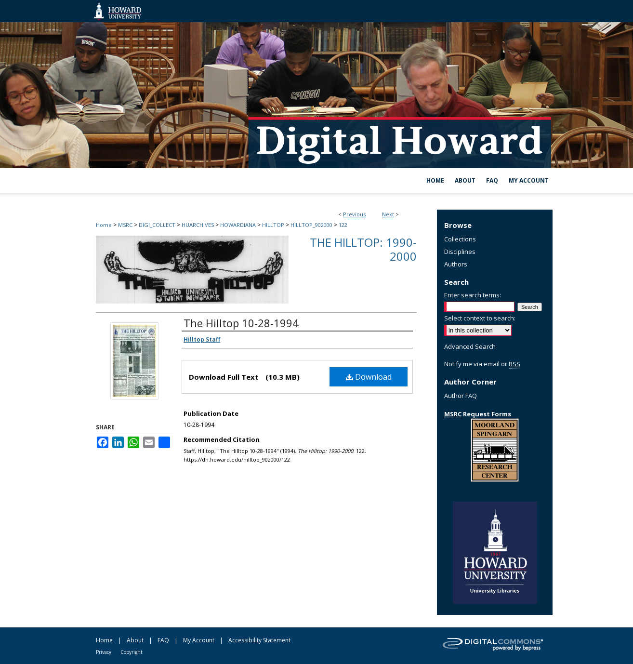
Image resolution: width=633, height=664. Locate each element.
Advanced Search (470, 346)
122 (343, 224)
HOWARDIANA (238, 224)
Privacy (103, 652)
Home (104, 224)
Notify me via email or (482, 363)
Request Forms (477, 414)
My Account (198, 640)
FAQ (163, 640)
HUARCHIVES (198, 224)
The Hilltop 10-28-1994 (241, 323)
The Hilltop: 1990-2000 (363, 249)
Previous (354, 214)
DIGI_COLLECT (157, 224)
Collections (460, 239)
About (135, 640)
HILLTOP (273, 224)
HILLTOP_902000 (311, 224)
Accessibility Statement (259, 640)
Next (388, 214)
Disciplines (459, 251)
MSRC (125, 224)
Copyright (131, 652)
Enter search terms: (472, 295)
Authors (455, 264)
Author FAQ (460, 395)
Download (369, 377)
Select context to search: (479, 318)
